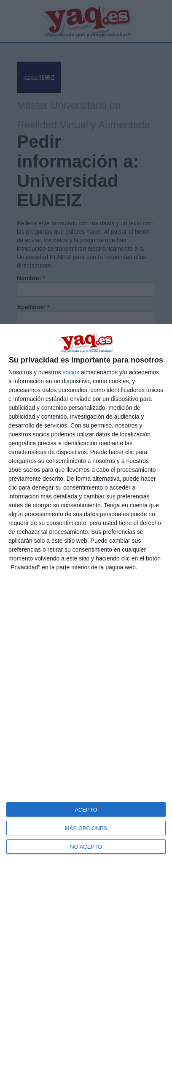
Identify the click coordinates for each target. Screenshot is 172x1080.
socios (70, 372)
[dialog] (86, 702)
